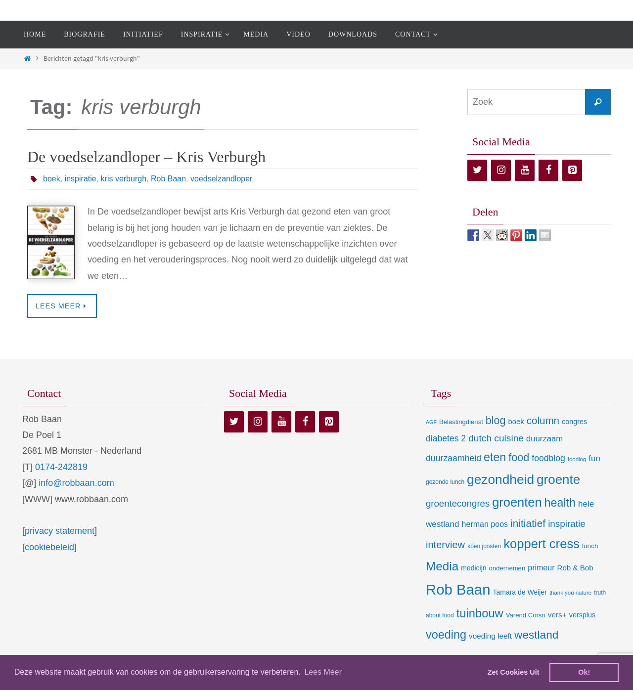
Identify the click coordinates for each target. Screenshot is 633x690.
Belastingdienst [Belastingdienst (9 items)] (461, 422)
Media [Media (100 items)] (442, 566)
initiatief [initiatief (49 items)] (527, 523)
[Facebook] (548, 170)
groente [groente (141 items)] (558, 479)
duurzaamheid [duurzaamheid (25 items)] (453, 458)
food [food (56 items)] (518, 457)
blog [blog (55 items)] (496, 421)
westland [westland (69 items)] (536, 635)
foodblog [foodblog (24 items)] (548, 458)
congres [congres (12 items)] (574, 422)
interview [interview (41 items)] (445, 544)
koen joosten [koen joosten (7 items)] (484, 546)
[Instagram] (501, 170)
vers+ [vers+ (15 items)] (557, 614)
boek (51, 178)
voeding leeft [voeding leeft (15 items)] (490, 636)
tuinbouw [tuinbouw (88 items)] (479, 613)
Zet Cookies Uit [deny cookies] (514, 672)
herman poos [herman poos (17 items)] (485, 523)
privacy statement (59, 531)
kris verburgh (123, 178)
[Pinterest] (572, 170)
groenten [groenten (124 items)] (517, 502)
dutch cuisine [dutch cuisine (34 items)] (496, 438)
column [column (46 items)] (543, 420)
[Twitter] (477, 170)
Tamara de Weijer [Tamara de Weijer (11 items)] (519, 592)
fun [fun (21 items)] (594, 458)
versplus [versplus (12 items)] (582, 615)
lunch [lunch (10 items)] (590, 546)
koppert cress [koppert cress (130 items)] (541, 544)
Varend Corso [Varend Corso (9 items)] (525, 615)
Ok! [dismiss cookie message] (584, 672)
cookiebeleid (49, 547)
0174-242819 (61, 467)
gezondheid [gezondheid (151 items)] (500, 479)
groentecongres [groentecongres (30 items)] (458, 503)
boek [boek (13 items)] (516, 422)
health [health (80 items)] (560, 502)
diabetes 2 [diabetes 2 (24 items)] (446, 438)
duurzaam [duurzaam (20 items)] (544, 438)
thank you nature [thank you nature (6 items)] (570, 593)
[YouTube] (525, 170)
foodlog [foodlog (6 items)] (577, 459)
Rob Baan (168, 178)
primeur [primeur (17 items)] (541, 567)
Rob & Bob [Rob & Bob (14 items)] (575, 567)
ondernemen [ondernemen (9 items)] (507, 568)
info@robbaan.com (76, 483)
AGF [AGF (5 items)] (431, 422)
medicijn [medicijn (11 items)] (473, 568)
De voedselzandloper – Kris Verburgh (146, 157)
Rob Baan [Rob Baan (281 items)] (458, 589)
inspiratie (80, 178)
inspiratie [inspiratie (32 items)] (567, 523)
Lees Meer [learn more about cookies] (323, 672)
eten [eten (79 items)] (495, 457)
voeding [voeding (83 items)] (446, 634)
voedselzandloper (221, 178)
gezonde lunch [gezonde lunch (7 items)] (445, 481)
